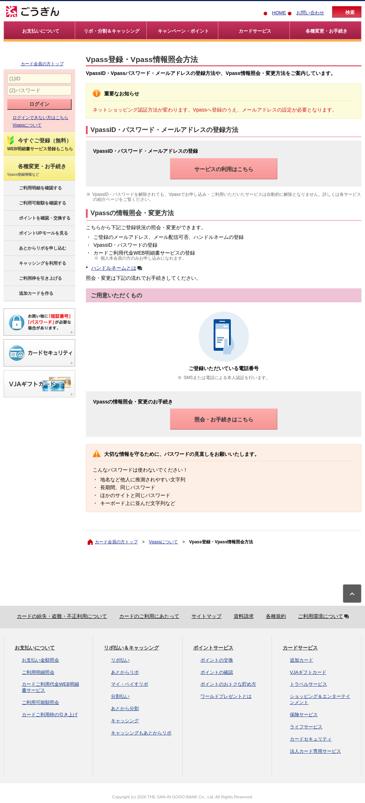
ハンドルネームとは (118, 268)
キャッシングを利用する (36, 263)
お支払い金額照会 (40, 660)
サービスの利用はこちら (223, 169)
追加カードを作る (29, 293)
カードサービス (300, 648)
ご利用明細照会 (38, 672)
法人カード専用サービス (315, 751)
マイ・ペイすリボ (129, 684)
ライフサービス (306, 726)
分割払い (120, 696)
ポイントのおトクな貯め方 (228, 684)
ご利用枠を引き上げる (34, 278)
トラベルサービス (308, 684)
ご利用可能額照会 (40, 702)
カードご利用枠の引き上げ (50, 714)
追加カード (301, 660)
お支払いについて (35, 648)
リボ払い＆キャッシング (131, 648)
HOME (279, 12)
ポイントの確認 (216, 672)
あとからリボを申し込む (36, 248)
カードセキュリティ (311, 739)
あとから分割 (125, 708)
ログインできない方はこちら (40, 117)
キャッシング (125, 720)
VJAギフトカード (308, 672)
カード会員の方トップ (42, 63)
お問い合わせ (310, 12)
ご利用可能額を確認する (36, 203)
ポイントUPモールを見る (37, 233)
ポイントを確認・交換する (38, 218)
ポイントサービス (213, 648)
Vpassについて (27, 125)
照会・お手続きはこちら (223, 419)
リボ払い (120, 660)
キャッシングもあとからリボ (141, 733)
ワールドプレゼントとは (226, 696)
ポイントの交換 (216, 660)
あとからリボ (125, 672)
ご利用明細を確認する (34, 188)
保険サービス (304, 714)
